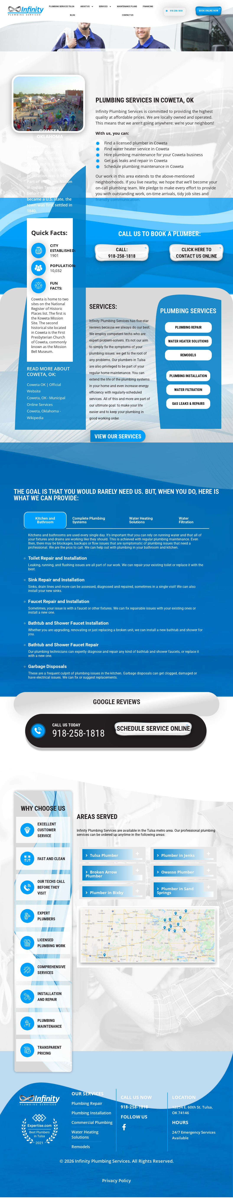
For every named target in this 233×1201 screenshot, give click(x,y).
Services (105, 6)
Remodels (188, 359)
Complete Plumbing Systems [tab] (88, 524)
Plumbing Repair (188, 331)
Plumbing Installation (188, 380)
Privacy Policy (116, 1184)
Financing (148, 6)
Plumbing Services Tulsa (61, 6)
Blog (72, 15)
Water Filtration (188, 394)
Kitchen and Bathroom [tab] (45, 524)
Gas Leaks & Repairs (188, 407)
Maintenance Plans (127, 6)
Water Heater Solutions (188, 345)
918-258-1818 (78, 737)
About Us (86, 6)
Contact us (127, 15)
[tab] (112, 858)
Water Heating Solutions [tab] (141, 524)
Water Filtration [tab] (186, 524)
